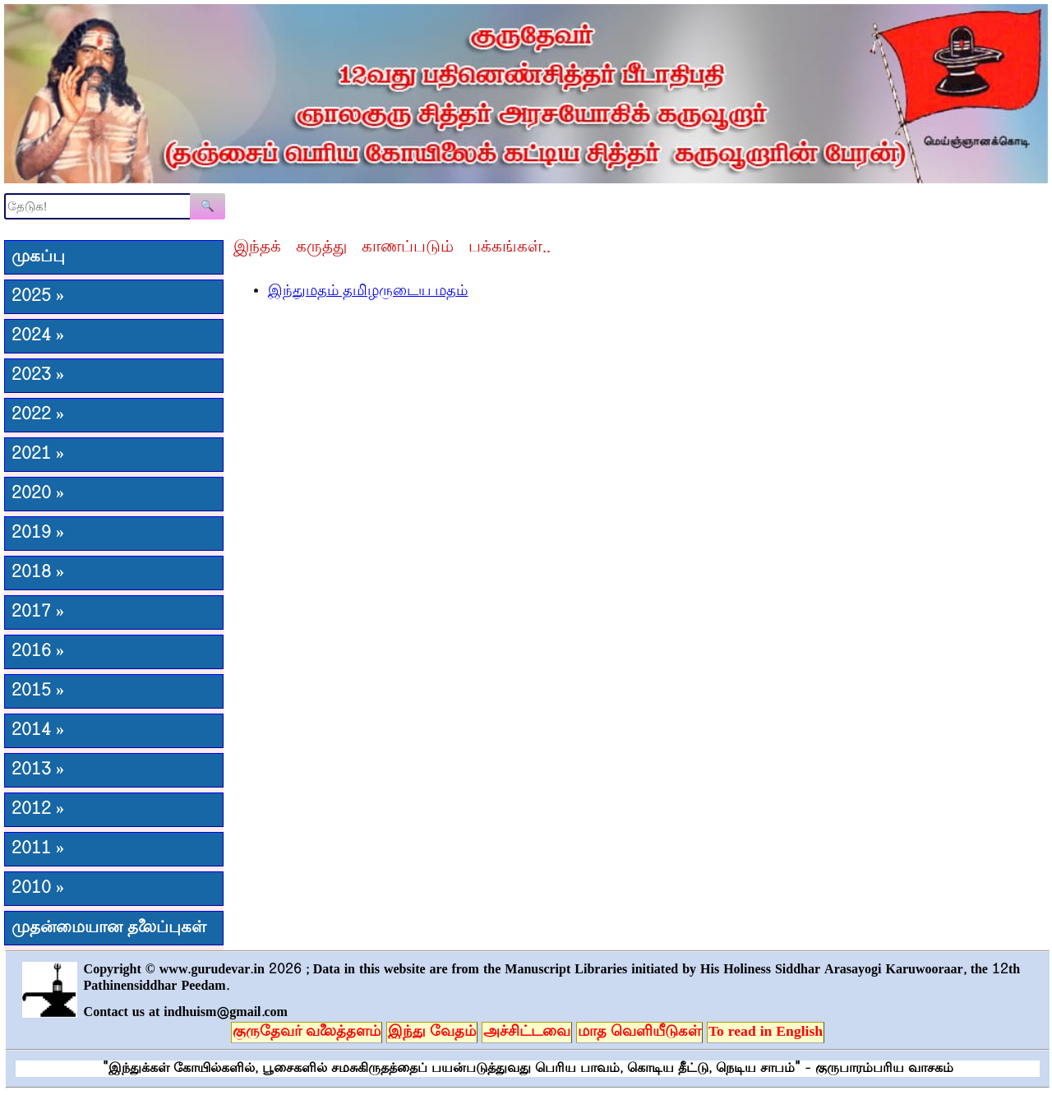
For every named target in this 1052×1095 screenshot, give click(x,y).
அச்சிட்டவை (526, 1032)
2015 (38, 691)
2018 (38, 573)
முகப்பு (38, 257)
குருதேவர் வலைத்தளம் (307, 1032)
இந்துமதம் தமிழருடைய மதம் (368, 292)
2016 (38, 652)
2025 (38, 297)
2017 (38, 612)
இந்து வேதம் (432, 1032)
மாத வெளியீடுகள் (639, 1032)
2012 (38, 810)
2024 (38, 336)
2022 (38, 415)
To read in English (765, 1032)
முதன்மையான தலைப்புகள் (109, 928)
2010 (38, 889)
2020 (38, 494)
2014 (38, 731)
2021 (38, 454)
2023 (38, 376)
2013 (38, 770)
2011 (38, 849)
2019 (38, 533)
